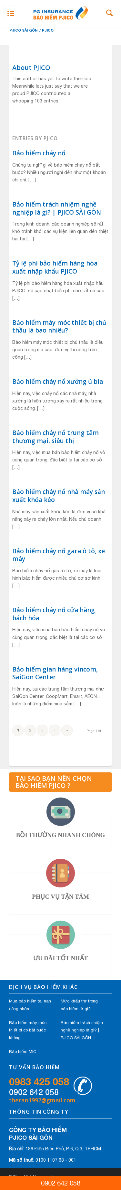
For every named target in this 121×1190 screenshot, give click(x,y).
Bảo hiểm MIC (22, 1051)
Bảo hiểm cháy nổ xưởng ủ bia (57, 381)
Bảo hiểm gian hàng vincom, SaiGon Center (55, 673)
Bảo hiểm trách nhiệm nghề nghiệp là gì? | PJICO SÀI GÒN (56, 208)
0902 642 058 (34, 1092)
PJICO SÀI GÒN (23, 30)
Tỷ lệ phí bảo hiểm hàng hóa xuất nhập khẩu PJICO (54, 267)
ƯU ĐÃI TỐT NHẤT (60, 958)
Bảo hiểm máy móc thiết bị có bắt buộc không (27, 1030)
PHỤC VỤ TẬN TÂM (60, 896)
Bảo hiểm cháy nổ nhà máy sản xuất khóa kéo (58, 496)
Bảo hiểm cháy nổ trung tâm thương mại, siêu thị (55, 437)
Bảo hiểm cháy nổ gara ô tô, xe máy (58, 555)
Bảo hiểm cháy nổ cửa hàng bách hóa (53, 614)
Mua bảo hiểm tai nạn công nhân (30, 1005)
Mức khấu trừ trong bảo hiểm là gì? (79, 1005)
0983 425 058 (39, 1082)
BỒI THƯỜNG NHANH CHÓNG (60, 835)
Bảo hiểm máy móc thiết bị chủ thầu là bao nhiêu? (59, 326)
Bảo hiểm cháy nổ (39, 153)
